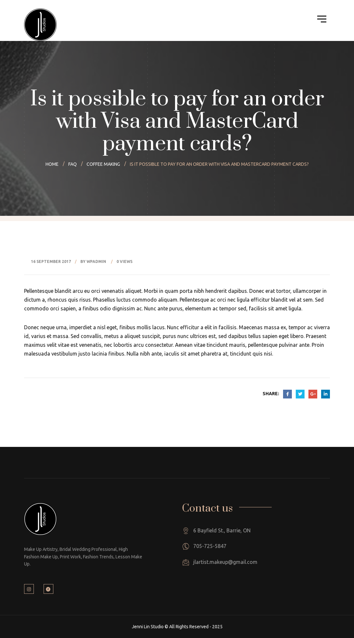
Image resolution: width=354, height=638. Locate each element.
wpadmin (96, 261)
